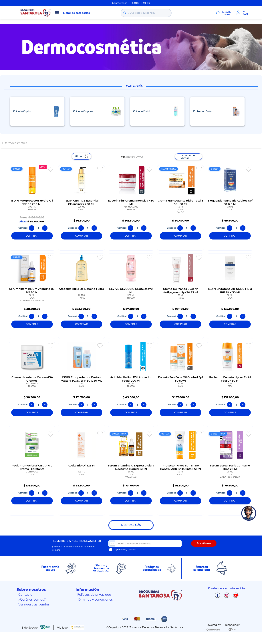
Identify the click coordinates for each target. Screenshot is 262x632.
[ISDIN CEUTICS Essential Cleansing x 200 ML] (81, 207)
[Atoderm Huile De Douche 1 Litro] (81, 296)
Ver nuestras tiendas (34, 604)
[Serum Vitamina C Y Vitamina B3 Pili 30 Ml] (32, 296)
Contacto (25, 595)
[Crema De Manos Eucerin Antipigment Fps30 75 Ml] (180, 296)
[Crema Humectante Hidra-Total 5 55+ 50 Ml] (180, 207)
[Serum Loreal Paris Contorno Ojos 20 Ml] (230, 472)
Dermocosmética (15, 143)
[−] (31, 228)
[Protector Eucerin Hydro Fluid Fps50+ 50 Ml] (230, 384)
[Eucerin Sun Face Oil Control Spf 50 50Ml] (180, 384)
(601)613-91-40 (141, 3)
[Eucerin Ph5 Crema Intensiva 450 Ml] (131, 207)
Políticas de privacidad (94, 595)
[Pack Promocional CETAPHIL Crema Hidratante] (32, 472)
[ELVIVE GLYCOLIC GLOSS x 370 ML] (131, 296)
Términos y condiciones (95, 599)
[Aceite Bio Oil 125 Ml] (81, 472)
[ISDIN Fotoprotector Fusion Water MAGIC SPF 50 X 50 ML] (81, 384)
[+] (44, 228)
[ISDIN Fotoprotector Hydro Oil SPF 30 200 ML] (32, 207)
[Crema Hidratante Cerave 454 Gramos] (32, 384)
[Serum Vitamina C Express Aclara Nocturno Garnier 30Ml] (131, 472)
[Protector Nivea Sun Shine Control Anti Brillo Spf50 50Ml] (180, 472)
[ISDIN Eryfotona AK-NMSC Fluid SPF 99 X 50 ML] (230, 296)
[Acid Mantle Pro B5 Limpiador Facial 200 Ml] (131, 384)
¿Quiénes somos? (32, 599)
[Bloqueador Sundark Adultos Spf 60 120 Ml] (230, 207)
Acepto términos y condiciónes (124, 550)
